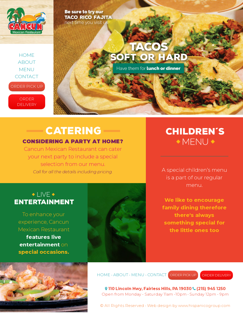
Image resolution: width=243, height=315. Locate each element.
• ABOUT (119, 274)
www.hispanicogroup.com (204, 305)
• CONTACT (156, 274)
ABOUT (27, 62)
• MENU (136, 274)
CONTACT (26, 76)
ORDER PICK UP (27, 86)
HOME (27, 55)
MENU (26, 69)
